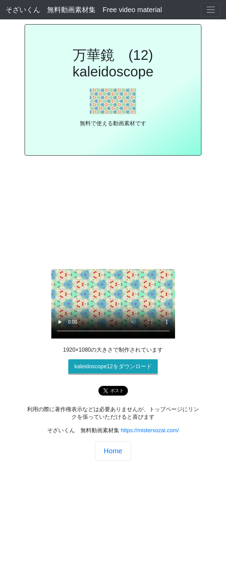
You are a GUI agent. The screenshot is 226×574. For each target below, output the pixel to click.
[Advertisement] (113, 215)
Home (113, 451)
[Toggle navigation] (210, 10)
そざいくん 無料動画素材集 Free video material (84, 9)
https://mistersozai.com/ (150, 430)
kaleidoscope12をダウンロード (112, 366)
